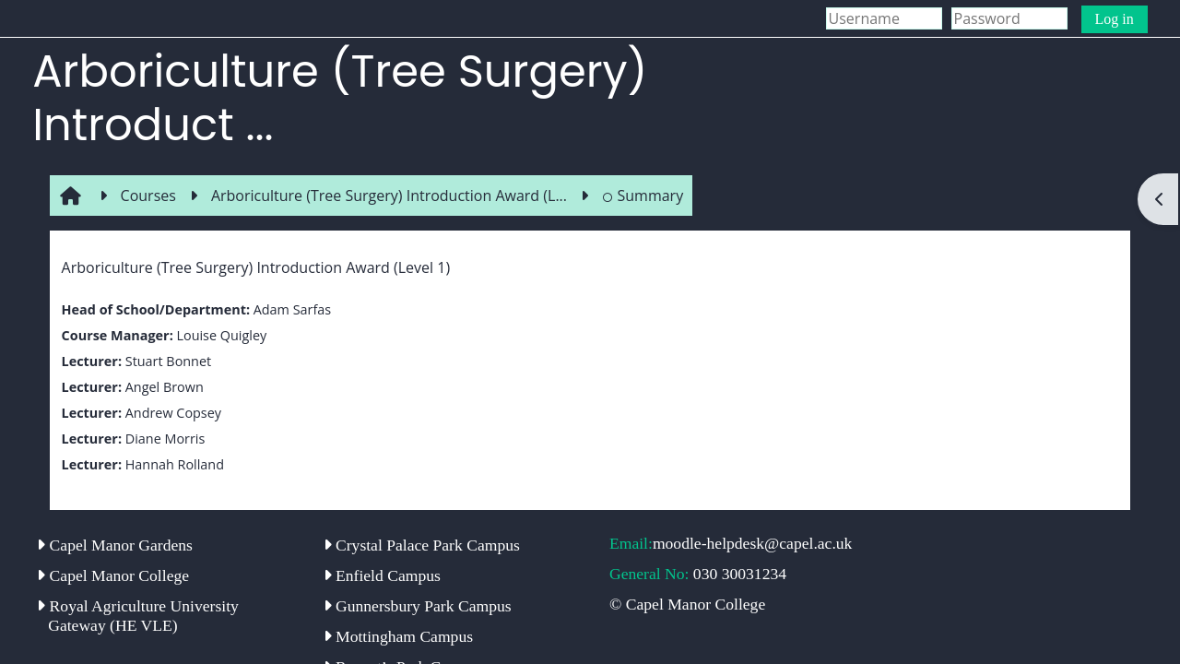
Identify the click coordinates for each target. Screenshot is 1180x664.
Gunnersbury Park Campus (418, 606)
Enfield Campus (382, 575)
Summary (642, 195)
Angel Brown (164, 387)
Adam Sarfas (292, 309)
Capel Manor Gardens (115, 545)
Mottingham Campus (398, 636)
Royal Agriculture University (138, 615)
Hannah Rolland (174, 464)
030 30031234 (739, 573)
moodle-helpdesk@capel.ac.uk (753, 543)
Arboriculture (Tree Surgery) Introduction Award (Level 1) (256, 267)
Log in (1114, 19)
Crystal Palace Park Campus (422, 545)
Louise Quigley (221, 335)
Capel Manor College (113, 575)
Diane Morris (165, 438)
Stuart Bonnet (168, 361)
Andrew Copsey (173, 412)
